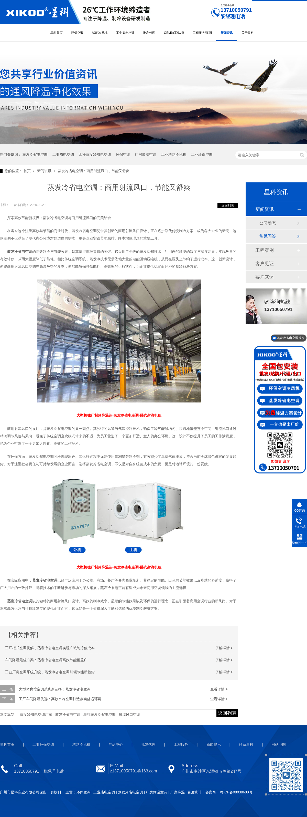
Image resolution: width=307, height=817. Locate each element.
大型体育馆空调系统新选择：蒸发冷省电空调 (55, 689)
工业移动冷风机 (173, 154)
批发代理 (149, 33)
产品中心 (115, 744)
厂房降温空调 (145, 154)
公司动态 (267, 223)
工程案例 (264, 250)
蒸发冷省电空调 (35, 154)
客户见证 (264, 263)
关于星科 (248, 33)
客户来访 (264, 277)
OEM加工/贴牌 (174, 33)
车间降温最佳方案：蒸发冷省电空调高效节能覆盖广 (46, 660)
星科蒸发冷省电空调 (99, 714)
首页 (28, 171)
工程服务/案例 (202, 33)
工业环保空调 (202, 154)
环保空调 (77, 33)
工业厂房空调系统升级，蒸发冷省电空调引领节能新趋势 (50, 672)
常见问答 (267, 236)
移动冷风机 (99, 33)
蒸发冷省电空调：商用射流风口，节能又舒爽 (93, 171)
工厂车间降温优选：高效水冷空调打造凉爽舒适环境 (60, 699)
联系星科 (246, 744)
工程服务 (181, 744)
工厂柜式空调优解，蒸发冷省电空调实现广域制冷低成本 (50, 648)
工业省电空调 (125, 33)
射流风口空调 (129, 714)
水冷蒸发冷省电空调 (95, 154)
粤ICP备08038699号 (236, 792)
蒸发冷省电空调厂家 (36, 714)
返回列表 (228, 205)
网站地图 (278, 744)
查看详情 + (219, 689)
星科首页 (56, 33)
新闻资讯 (227, 33)
